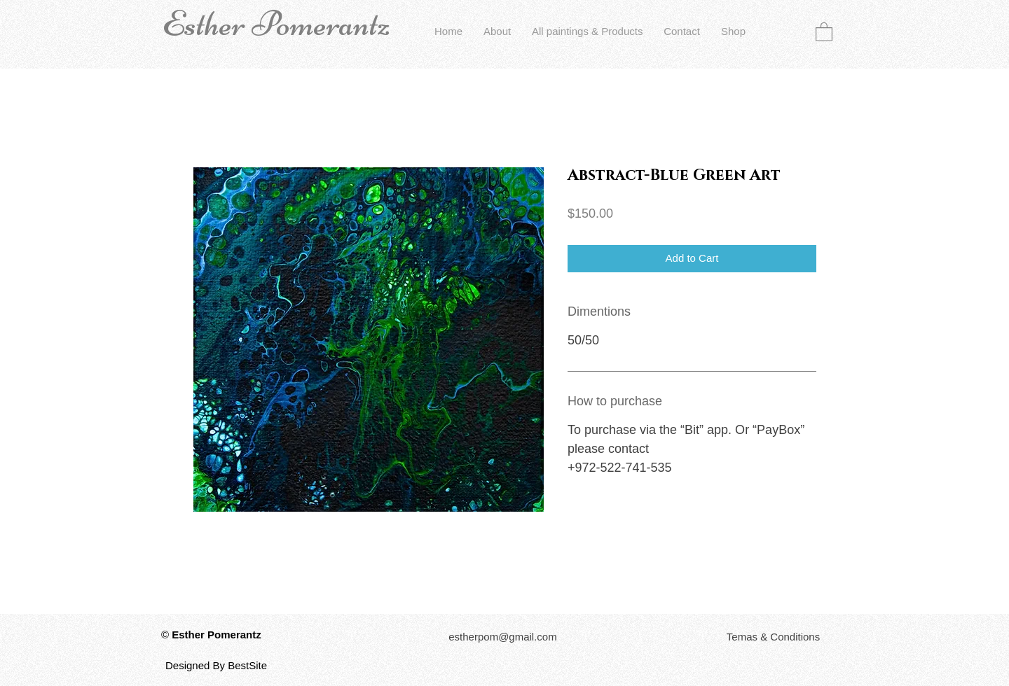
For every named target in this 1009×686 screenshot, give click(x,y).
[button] (824, 31)
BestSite (247, 665)
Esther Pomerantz (276, 24)
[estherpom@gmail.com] (502, 636)
